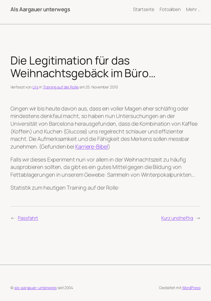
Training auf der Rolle (61, 87)
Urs (35, 87)
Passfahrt (28, 218)
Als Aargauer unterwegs (40, 9)
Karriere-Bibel (91, 146)
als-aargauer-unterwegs (35, 287)
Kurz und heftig (177, 218)
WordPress (191, 287)
